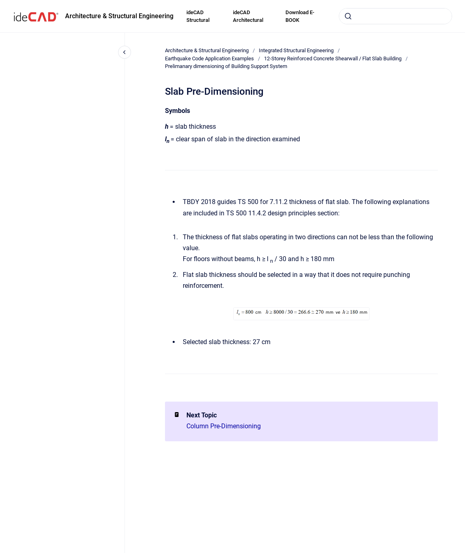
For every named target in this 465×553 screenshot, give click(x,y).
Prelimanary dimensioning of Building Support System (226, 66)
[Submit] (348, 16)
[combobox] (395, 16)
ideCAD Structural (197, 16)
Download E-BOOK (299, 16)
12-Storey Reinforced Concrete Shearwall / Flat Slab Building (333, 58)
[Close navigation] (124, 52)
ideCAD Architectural (248, 16)
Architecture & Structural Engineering (119, 16)
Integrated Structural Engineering (296, 50)
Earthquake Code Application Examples (209, 58)
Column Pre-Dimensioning (223, 426)
